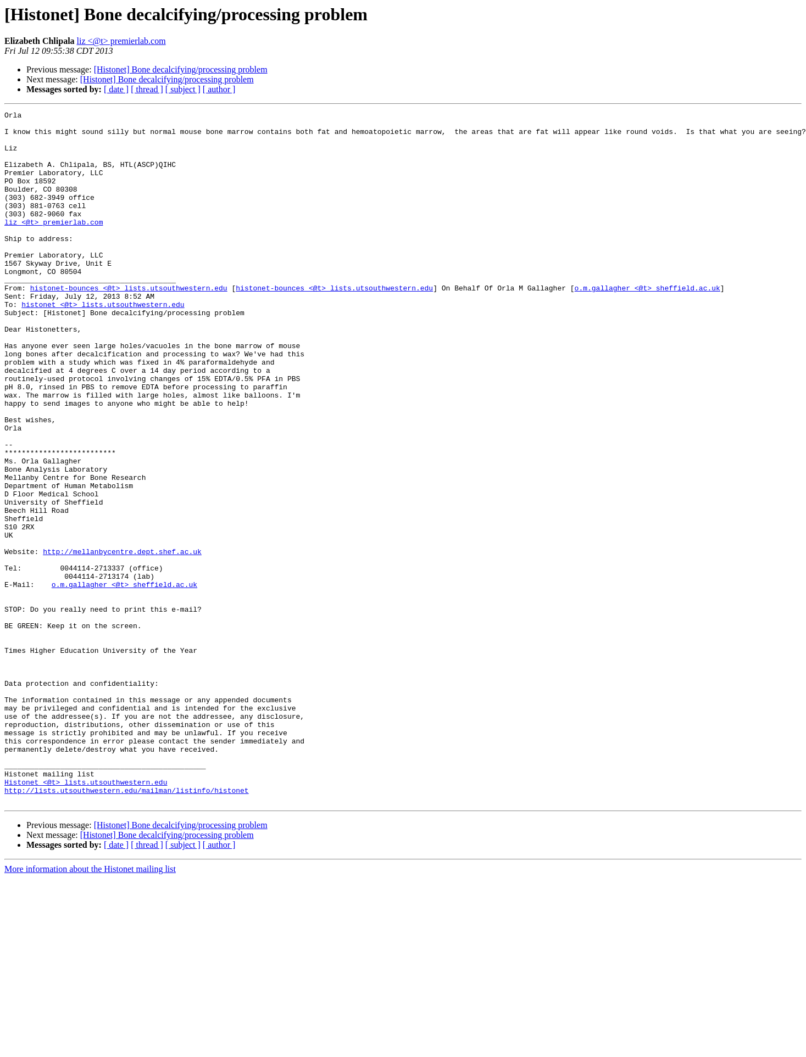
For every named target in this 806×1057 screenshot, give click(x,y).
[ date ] (116, 89)
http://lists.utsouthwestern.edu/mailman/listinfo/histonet (126, 927)
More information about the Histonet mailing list (90, 1007)
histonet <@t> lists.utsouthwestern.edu (102, 344)
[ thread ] (147, 89)
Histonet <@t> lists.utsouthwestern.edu (85, 917)
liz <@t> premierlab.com (121, 41)
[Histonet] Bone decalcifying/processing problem (181, 69)
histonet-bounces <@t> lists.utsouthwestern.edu (128, 324)
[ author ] (219, 89)
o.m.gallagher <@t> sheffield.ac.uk (647, 324)
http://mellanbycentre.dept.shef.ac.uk (122, 640)
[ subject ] (183, 89)
